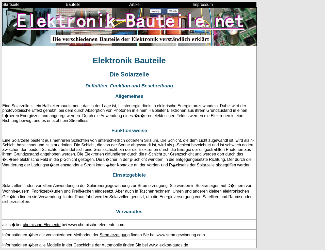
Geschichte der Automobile (97, 245)
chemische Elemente (42, 225)
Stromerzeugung (114, 235)
